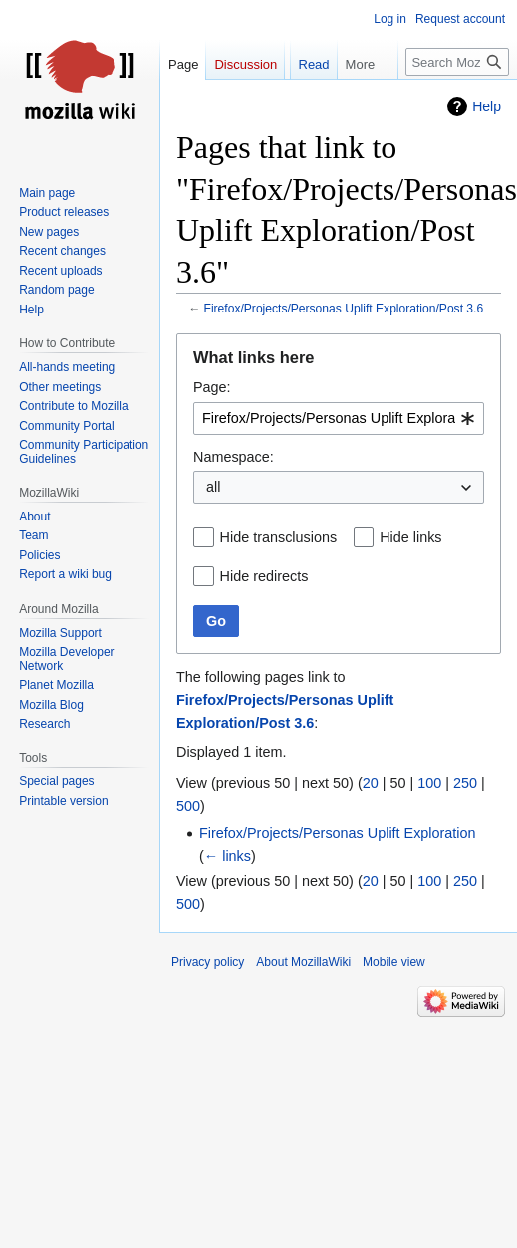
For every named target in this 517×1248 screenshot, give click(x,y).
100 (429, 783)
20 (371, 783)
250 (465, 783)
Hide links (410, 537)
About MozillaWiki (303, 962)
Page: (212, 387)
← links (227, 856)
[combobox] (338, 418)
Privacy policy (207, 962)
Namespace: (233, 457)
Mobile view (394, 962)
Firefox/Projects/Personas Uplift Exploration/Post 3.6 (344, 308)
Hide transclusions (279, 537)
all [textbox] (213, 487)
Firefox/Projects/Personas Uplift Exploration (337, 833)
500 (188, 806)
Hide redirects (264, 576)
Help (486, 106)
